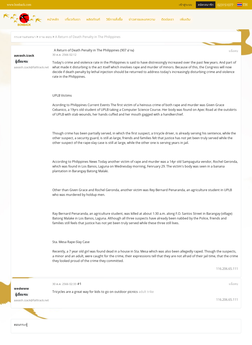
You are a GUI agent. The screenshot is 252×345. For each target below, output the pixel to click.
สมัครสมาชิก (205, 4)
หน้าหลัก (53, 19)
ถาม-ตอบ (45, 37)
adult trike (146, 292)
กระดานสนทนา (25, 37)
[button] (196, 19)
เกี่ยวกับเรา (72, 19)
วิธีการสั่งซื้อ (114, 19)
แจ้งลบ (233, 51)
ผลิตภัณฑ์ (93, 19)
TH (242, 5)
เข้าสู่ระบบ (185, 4)
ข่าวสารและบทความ (142, 19)
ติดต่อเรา (167, 19)
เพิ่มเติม (185, 19)
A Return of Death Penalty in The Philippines (87, 37)
